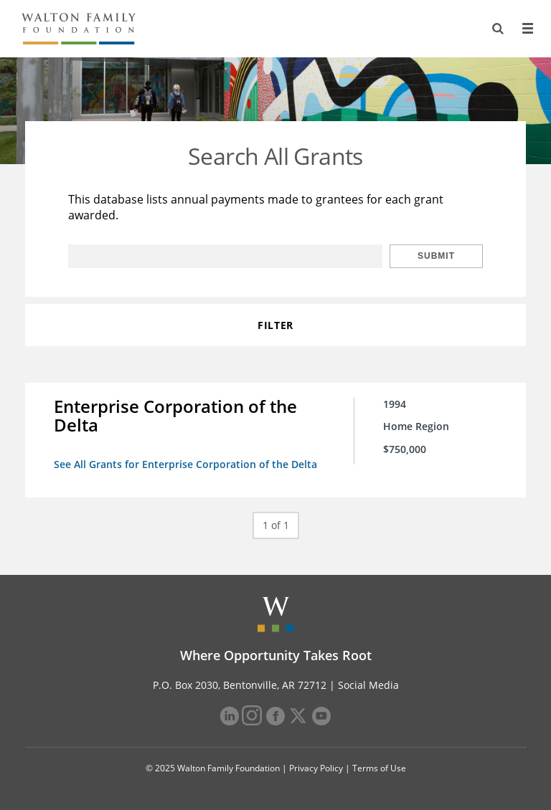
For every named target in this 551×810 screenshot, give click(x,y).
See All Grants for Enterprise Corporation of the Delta (185, 464)
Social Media (368, 685)
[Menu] (527, 28)
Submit (436, 256)
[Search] (498, 28)
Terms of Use (379, 768)
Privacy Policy (316, 768)
